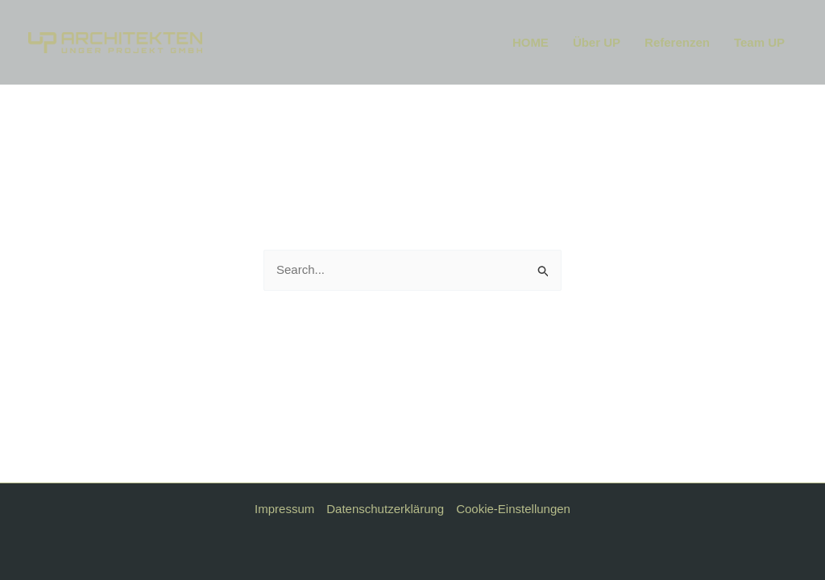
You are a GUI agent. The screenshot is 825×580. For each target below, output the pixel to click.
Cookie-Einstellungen (513, 509)
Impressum (284, 509)
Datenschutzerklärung (385, 509)
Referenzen (677, 42)
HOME (530, 42)
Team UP (759, 42)
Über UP (596, 42)
